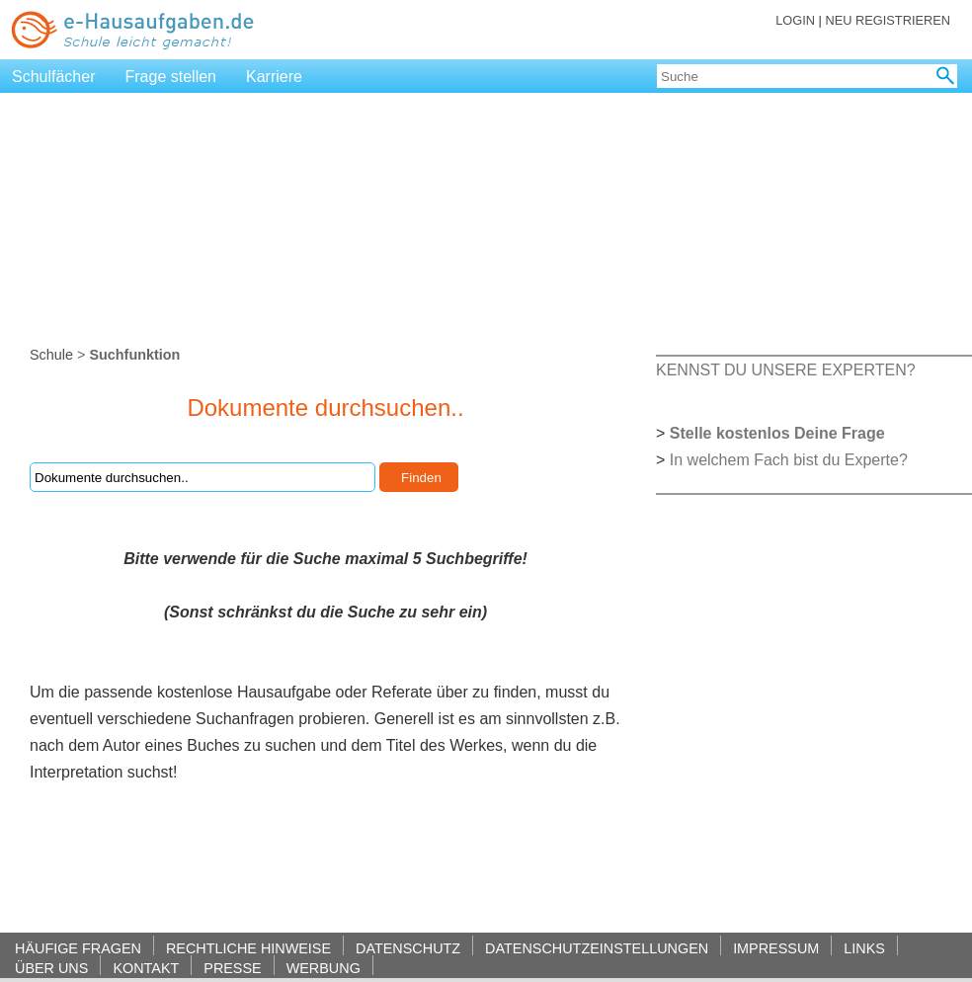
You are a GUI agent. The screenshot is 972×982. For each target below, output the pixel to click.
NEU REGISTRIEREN (887, 20)
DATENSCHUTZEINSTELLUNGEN (596, 948)
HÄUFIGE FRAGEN (78, 948)
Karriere (274, 76)
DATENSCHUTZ (408, 948)
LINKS (864, 948)
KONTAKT (146, 967)
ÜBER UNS (51, 967)
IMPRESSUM (776, 948)
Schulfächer (54, 76)
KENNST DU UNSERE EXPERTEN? (786, 370)
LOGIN (795, 20)
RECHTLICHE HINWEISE (248, 948)
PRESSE (232, 967)
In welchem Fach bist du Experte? (789, 459)
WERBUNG (323, 967)
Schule (51, 355)
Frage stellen (171, 76)
